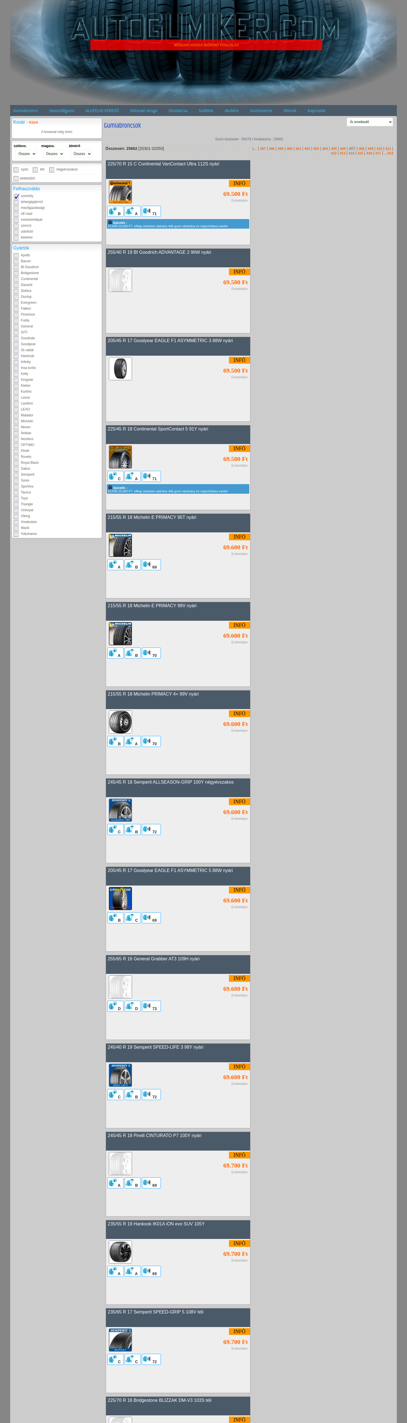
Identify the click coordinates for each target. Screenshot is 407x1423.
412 (334, 153)
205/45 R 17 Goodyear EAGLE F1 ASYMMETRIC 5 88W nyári (170, 518)
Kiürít (33, 122)
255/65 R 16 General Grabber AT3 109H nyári (299, 518)
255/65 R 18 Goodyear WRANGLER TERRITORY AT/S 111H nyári (175, 1050)
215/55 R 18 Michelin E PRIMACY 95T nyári (152, 341)
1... (254, 149)
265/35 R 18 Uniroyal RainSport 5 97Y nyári (297, 1138)
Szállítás (206, 110)
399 (280, 149)
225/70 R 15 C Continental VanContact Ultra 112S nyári (163, 163)
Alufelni (232, 110)
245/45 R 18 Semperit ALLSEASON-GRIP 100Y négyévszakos (316, 429)
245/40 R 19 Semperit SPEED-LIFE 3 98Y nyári (156, 607)
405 (334, 149)
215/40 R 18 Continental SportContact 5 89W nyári (158, 1316)
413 (342, 153)
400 (289, 149)
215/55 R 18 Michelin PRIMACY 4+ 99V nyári (153, 429)
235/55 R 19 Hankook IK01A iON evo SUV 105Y (156, 695)
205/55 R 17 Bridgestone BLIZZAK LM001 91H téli (158, 1138)
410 (379, 149)
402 (307, 149)
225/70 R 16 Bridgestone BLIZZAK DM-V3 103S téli (159, 784)
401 (298, 149)
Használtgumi (61, 110)
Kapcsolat (317, 110)
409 (370, 149)
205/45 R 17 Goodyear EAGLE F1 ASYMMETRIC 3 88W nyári (170, 252)
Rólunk (290, 110)
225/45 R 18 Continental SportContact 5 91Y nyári (303, 252)
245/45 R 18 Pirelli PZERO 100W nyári (292, 1050)
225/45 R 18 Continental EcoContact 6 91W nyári (157, 873)
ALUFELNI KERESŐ (102, 110)
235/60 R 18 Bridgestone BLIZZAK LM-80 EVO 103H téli (310, 784)
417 (378, 153)
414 (351, 153)
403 (316, 149)
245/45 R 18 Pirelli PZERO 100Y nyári (291, 961)
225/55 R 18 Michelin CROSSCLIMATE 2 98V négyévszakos (314, 1404)
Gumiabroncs (25, 110)
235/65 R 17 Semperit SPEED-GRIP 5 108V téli (301, 695)
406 (343, 149)
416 (369, 153)
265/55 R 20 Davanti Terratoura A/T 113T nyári (154, 961)
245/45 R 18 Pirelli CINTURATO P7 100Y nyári (300, 607)
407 (352, 148)
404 (325, 149)
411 (388, 149)
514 (390, 153)
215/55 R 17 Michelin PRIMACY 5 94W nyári (298, 873)
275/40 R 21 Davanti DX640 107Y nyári (147, 1404)
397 (263, 149)
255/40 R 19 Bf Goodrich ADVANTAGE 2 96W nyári (304, 163)
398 (271, 149)
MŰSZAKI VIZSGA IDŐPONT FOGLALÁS (206, 45)
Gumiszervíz (261, 110)
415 (360, 153)
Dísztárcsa (178, 110)
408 (361, 149)
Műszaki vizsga (143, 110)
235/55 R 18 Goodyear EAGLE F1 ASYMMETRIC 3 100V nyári (171, 1227)
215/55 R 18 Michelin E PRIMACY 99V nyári (297, 341)
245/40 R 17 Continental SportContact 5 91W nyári (304, 1227)
